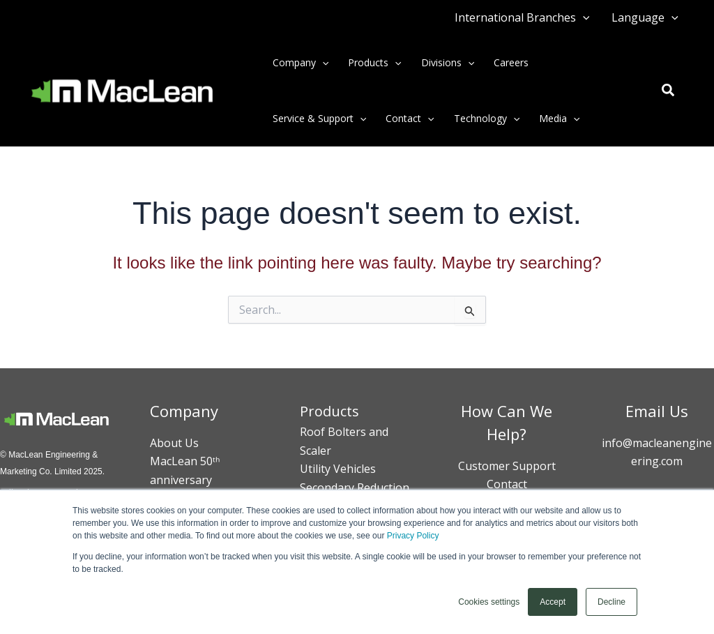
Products (374, 63)
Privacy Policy (413, 536)
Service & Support (319, 118)
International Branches (522, 17)
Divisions (447, 63)
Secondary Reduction (354, 487)
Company (300, 63)
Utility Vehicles (338, 468)
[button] (583, 17)
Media (559, 118)
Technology (486, 118)
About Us (174, 443)
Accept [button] (552, 602)
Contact (410, 118)
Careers (511, 62)
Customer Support (507, 466)
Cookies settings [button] (488, 602)
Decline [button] (611, 602)
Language (645, 17)
